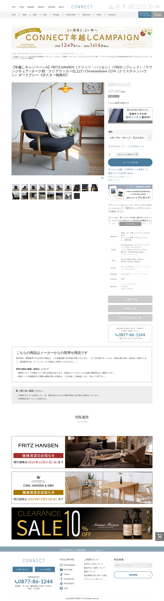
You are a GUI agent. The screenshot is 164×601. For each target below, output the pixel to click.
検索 (151, 7)
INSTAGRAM (67, 565)
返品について (114, 180)
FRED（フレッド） (77, 54)
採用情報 (133, 575)
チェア (133, 284)
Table (24, 16)
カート (124, 8)
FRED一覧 (130, 308)
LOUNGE (65, 54)
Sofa (45, 16)
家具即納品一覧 (117, 146)
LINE (66, 588)
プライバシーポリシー (93, 579)
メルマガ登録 (45, 569)
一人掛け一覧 (130, 299)
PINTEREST (67, 583)
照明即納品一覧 (137, 146)
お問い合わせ (22, 569)
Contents (112, 16)
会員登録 (111, 8)
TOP (14, 7)
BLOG (61, 7)
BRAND (31, 7)
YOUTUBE (66, 569)
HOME (14, 54)
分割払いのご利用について (119, 177)
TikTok (64, 574)
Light (35, 16)
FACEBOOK (67, 579)
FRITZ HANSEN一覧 (130, 317)
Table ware (86, 16)
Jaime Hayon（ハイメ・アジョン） (135, 274)
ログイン (118, 8)
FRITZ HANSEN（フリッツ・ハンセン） (46, 54)
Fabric (99, 16)
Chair (14, 16)
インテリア (125, 284)
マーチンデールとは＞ (130, 254)
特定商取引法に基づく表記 (95, 575)
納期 (111, 132)
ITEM (21, 7)
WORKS (51, 7)
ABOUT (41, 7)
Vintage (56, 16)
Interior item (71, 16)
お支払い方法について (93, 564)
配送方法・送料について (94, 568)
